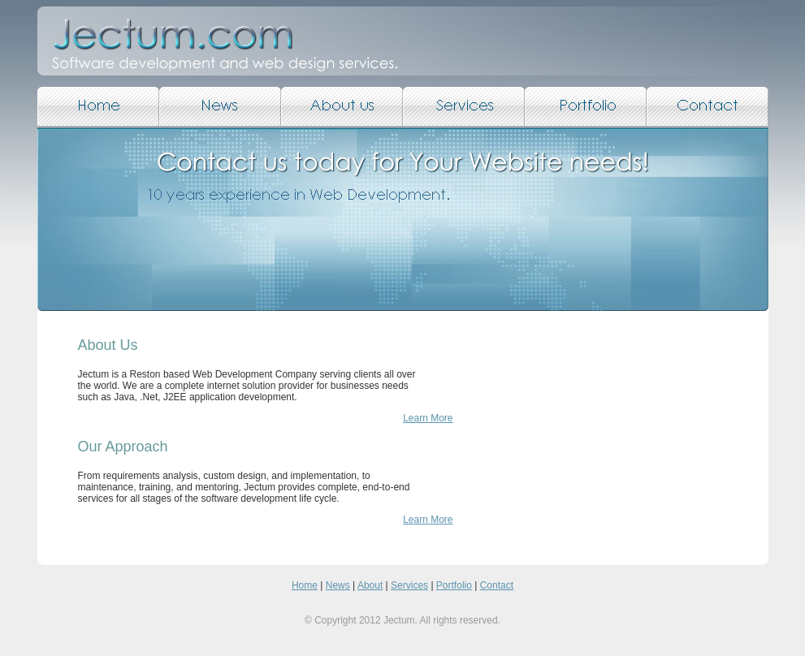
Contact (496, 585)
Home (305, 585)
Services (409, 585)
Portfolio (454, 585)
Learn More (427, 418)
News (338, 585)
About (370, 585)
